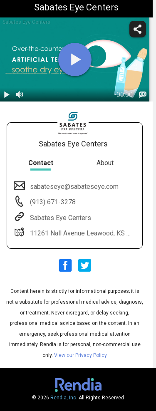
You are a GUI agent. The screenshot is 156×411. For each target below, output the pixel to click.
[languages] (142, 95)
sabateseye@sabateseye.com (73, 187)
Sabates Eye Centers (59, 218)
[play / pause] (6, 95)
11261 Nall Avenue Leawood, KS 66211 (86, 233)
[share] (137, 29)
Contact (40, 163)
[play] (75, 59)
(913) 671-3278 (52, 202)
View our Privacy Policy (80, 355)
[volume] (20, 95)
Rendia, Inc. (63, 398)
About (105, 163)
